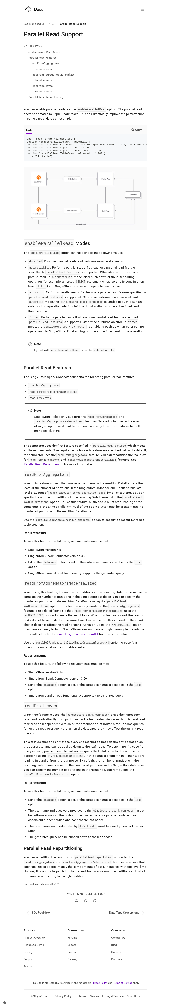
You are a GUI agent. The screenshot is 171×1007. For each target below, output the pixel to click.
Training (73, 963)
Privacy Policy (100, 986)
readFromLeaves (42, 85)
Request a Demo (34, 948)
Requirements (43, 68)
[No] (85, 904)
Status (28, 970)
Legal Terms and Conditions (123, 1000)
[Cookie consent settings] (5, 1002)
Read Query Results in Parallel (77, 638)
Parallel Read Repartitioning (45, 97)
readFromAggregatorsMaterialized (53, 74)
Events (72, 956)
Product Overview (35, 941)
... (52, 23)
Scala (29, 130)
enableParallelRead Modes (45, 52)
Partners (116, 963)
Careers (116, 956)
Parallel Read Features (42, 57)
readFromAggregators (45, 63)
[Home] (34, 9)
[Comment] (94, 904)
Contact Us (118, 941)
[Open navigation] (142, 9)
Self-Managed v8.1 (35, 23)
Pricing (28, 956)
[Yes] (76, 904)
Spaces (72, 948)
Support (29, 963)
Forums (72, 941)
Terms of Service (122, 986)
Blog (114, 948)
